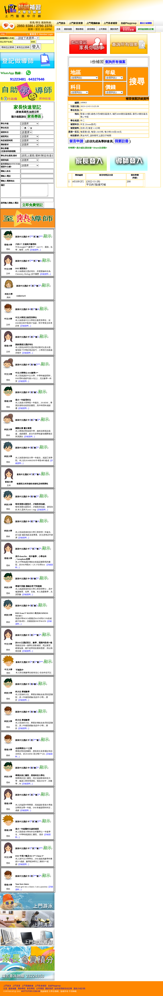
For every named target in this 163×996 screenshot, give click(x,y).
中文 (3, 34)
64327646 (36, 79)
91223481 (18, 79)
